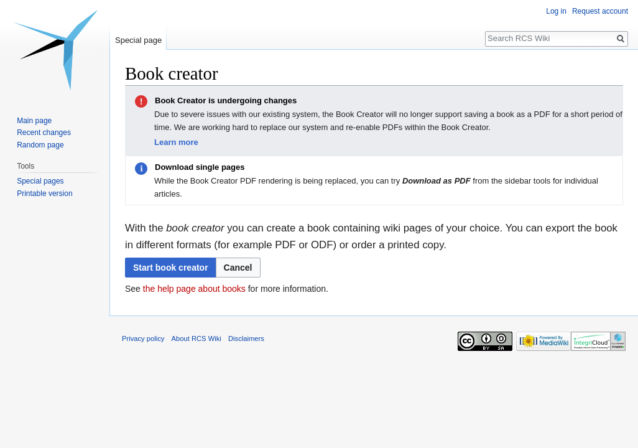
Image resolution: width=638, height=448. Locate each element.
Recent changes (44, 132)
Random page (40, 145)
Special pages (40, 181)
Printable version (44, 193)
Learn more (176, 142)
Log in (556, 11)
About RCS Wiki (196, 338)
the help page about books (194, 289)
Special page (138, 40)
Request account (600, 11)
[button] (238, 268)
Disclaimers (246, 338)
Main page (34, 120)
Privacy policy (143, 338)
